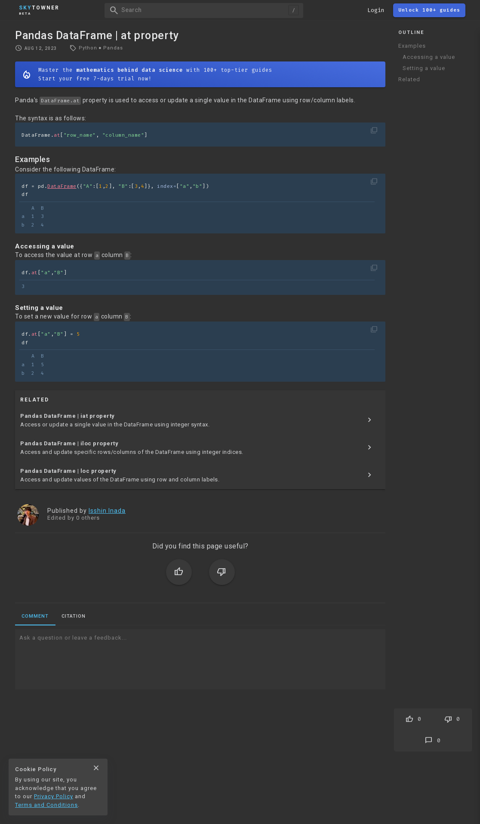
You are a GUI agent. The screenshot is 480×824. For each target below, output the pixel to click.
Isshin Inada (107, 510)
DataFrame (62, 186)
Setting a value (424, 68)
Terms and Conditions (46, 805)
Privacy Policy (53, 796)
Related (409, 79)
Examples (412, 46)
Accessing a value (429, 57)
